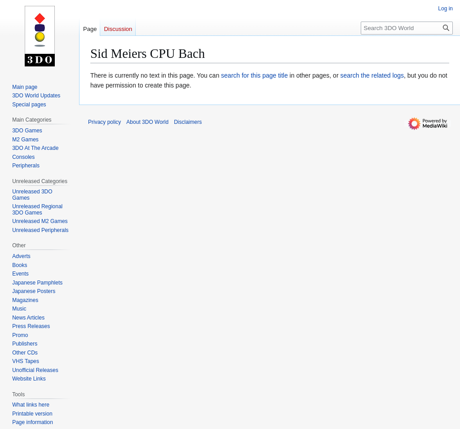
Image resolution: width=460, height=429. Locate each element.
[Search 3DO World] (407, 28)
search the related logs (372, 75)
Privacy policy (104, 122)
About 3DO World (147, 122)
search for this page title (254, 75)
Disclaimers (188, 122)
